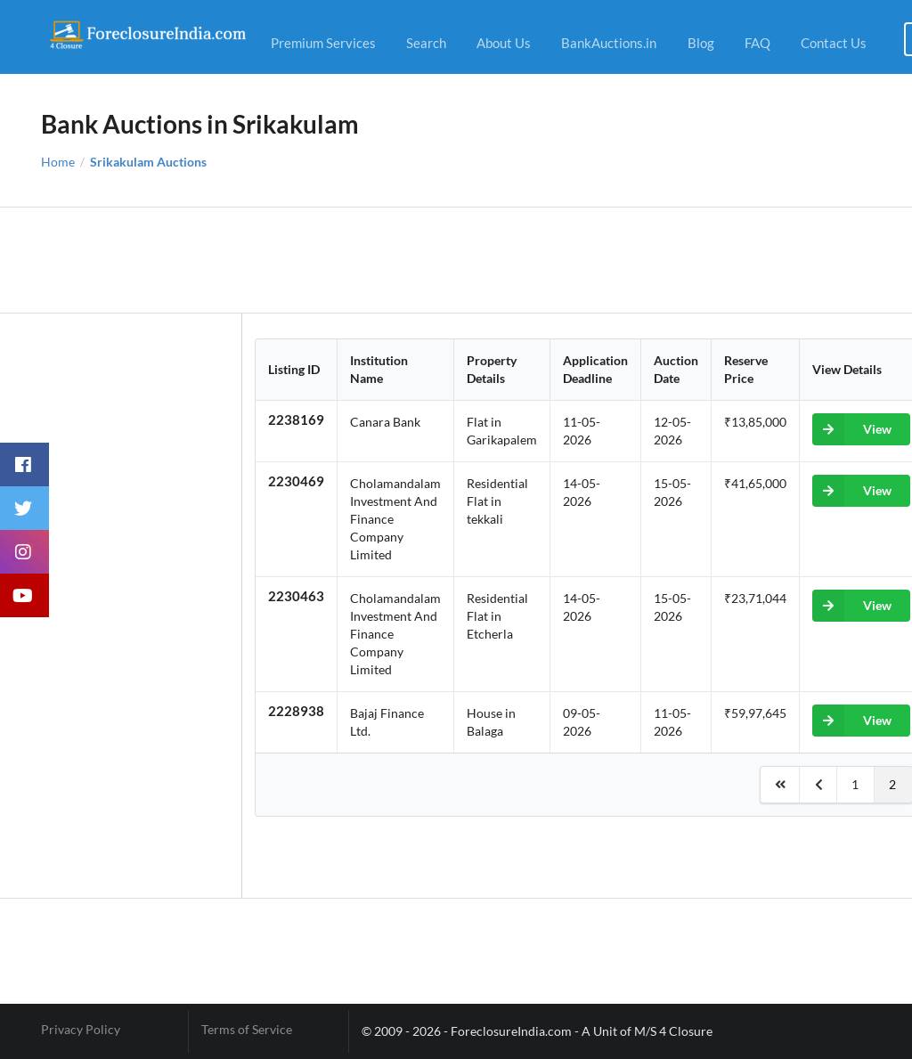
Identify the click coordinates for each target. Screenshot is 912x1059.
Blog (701, 43)
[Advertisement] (456, 260)
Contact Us (834, 43)
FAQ (757, 43)
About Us (503, 43)
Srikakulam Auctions (148, 162)
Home (58, 162)
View (852, 429)
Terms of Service (246, 1029)
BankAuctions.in (608, 43)
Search (426, 43)
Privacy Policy (80, 1029)
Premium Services (323, 43)
